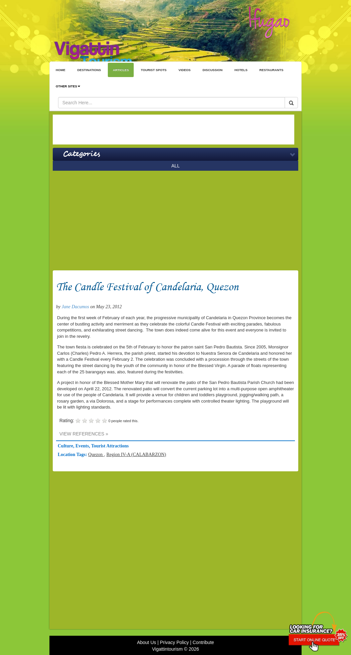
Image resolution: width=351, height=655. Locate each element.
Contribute (203, 642)
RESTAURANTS (271, 70)
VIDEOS (184, 70)
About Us (146, 642)
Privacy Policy (174, 642)
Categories (81, 154)
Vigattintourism (167, 649)
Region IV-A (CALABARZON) (136, 454)
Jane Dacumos (75, 306)
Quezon (96, 454)
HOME (60, 70)
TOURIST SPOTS (154, 70)
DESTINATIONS (89, 70)
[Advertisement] (173, 129)
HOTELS (241, 70)
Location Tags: (73, 454)
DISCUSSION (213, 70)
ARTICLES (121, 70)
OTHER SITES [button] (68, 86)
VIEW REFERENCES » (83, 433)
